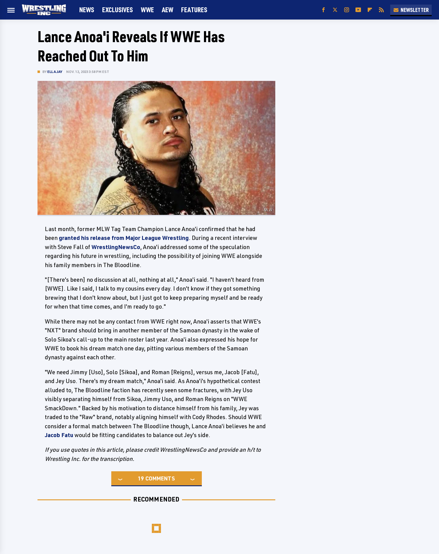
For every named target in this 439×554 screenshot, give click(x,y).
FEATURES (194, 9)
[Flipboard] (370, 10)
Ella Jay (54, 71)
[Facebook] (323, 10)
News (86, 9)
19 (141, 478)
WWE (147, 9)
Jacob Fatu (59, 435)
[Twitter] (335, 10)
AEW (167, 9)
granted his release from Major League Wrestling (124, 237)
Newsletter (411, 9)
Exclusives (117, 9)
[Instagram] (346, 10)
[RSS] (381, 10)
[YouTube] (358, 10)
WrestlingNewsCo (115, 247)
